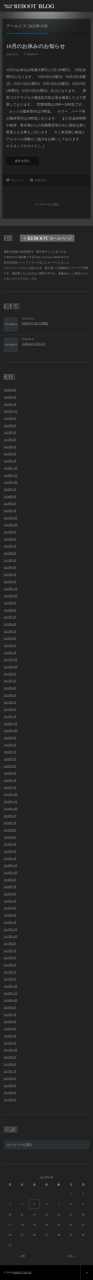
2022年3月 (10, 645)
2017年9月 (10, 943)
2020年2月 (10, 780)
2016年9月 (10, 1007)
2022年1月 (10, 652)
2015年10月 (10, 1049)
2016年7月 (10, 1014)
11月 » (71, 1256)
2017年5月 (10, 964)
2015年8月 (10, 1064)
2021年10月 (10, 666)
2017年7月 (10, 950)
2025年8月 (10, 425)
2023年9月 (10, 531)
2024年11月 (10, 475)
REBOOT (32, 54)
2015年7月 (10, 1071)
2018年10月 (10, 872)
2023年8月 (10, 539)
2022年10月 (10, 595)
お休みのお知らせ (34, 344)
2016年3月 (10, 1035)
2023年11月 (10, 517)
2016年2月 (10, 1043)
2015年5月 (10, 1085)
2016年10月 (10, 1000)
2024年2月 (10, 510)
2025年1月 (10, 460)
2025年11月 (10, 411)
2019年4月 (10, 837)
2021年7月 (10, 680)
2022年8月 (10, 610)
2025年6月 (10, 439)
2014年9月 (10, 1099)
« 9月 (22, 1256)
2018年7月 (10, 886)
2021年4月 (10, 695)
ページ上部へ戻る (86, 1272)
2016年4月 (10, 1028)
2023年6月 (10, 553)
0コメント (17, 180)
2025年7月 (10, 432)
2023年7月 (10, 546)
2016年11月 (10, 993)
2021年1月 (10, 716)
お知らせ (40, 180)
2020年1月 (10, 787)
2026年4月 (10, 389)
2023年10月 (10, 524)
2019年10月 (10, 808)
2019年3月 (10, 844)
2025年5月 (10, 446)
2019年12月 (10, 794)
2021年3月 (10, 702)
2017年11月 (10, 929)
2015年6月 (10, 1078)
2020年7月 (10, 751)
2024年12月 (10, 468)
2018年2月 (10, 915)
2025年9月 (10, 418)
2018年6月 (10, 893)
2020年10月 (10, 730)
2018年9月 (10, 879)
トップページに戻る (46, 204)
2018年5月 (10, 901)
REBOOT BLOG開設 (35, 323)
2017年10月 (10, 936)
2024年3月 (10, 503)
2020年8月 (10, 744)
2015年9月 (10, 1057)
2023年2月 (10, 574)
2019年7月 (10, 822)
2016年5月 (10, 1021)
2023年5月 (10, 560)
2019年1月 (10, 858)
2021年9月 (10, 673)
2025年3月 (10, 453)
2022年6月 (10, 624)
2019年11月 (10, 801)
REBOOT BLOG (22, 1272)
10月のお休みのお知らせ (35, 46)
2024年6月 (10, 496)
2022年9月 (10, 602)
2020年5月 (10, 759)
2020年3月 (10, 773)
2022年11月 (10, 588)
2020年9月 (10, 737)
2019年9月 (10, 815)
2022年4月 (10, 638)
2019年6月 (10, 830)
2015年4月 (10, 1092)
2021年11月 (10, 659)
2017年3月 (10, 972)
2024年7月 (10, 489)
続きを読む (22, 161)
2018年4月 (10, 907)
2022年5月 (10, 631)
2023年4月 (10, 567)
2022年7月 (10, 617)
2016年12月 (10, 986)
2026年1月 (10, 404)
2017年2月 (10, 978)
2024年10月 (10, 482)
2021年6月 (10, 688)
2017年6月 (10, 957)
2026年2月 (10, 397)
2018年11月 (10, 865)
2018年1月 (10, 922)
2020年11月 (10, 723)
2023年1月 (10, 581)
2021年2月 (10, 709)
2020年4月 (10, 766)
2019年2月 (10, 851)
